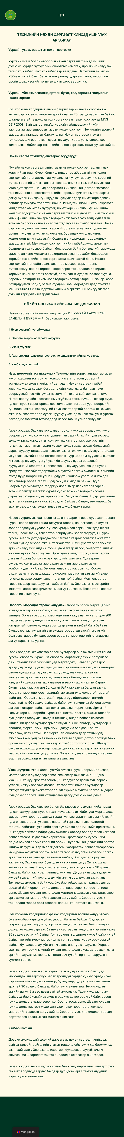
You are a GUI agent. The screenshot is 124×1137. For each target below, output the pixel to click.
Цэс (61, 15)
